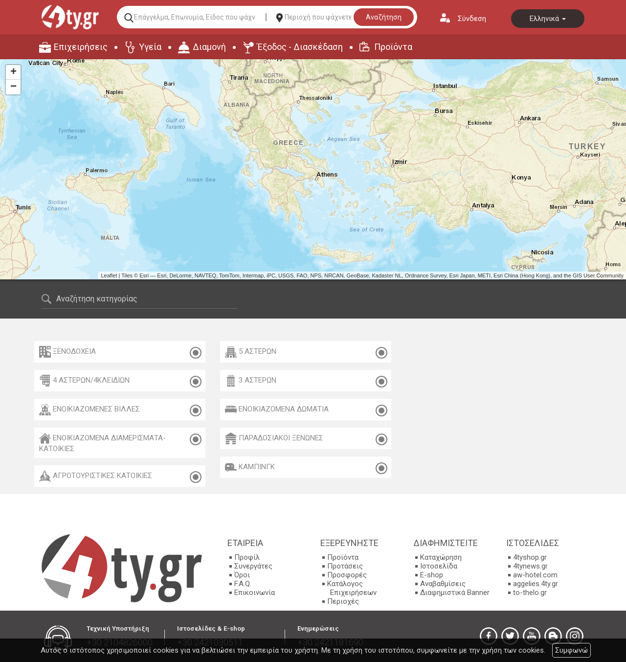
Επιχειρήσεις (81, 47)
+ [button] (13, 72)
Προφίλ (247, 557)
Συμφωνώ (571, 650)
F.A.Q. (242, 583)
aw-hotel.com (535, 575)
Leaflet (109, 275)
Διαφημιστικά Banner (455, 592)
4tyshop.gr (530, 557)
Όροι (242, 575)
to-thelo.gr (530, 592)
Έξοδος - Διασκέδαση (300, 47)
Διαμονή (209, 47)
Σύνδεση (472, 18)
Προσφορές (347, 575)
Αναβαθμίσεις (443, 583)
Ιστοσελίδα (438, 566)
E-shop (431, 575)
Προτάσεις (345, 566)
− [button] (13, 87)
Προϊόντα (393, 47)
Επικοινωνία (254, 592)
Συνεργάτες (253, 566)
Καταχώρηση (441, 557)
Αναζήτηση (384, 17)
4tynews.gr (530, 566)
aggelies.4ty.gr (535, 583)
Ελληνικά (548, 18)
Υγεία (150, 47)
